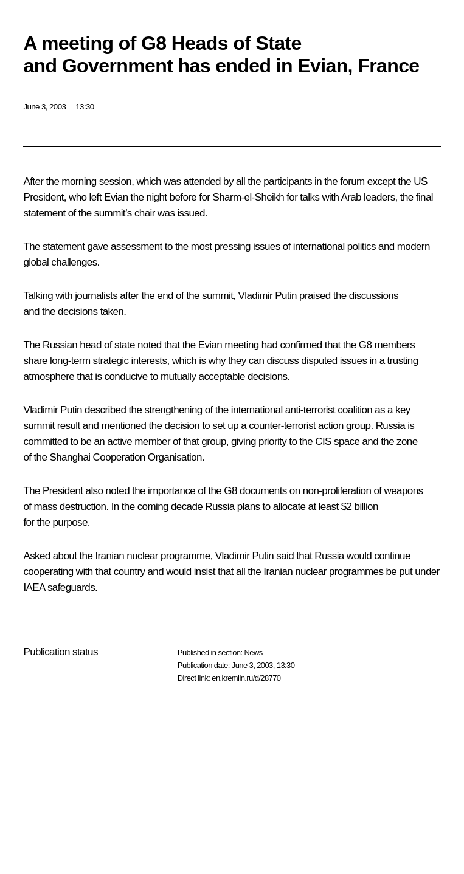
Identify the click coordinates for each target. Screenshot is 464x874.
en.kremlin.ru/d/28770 (246, 678)
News (253, 652)
